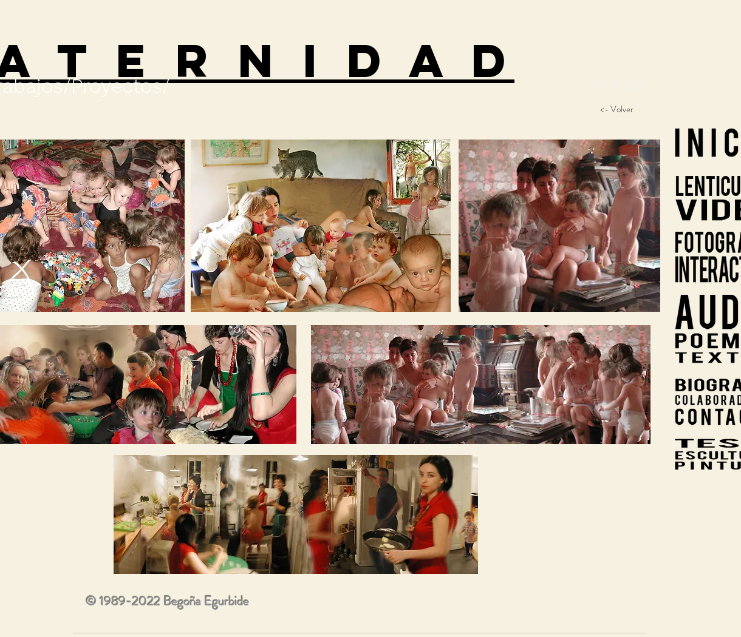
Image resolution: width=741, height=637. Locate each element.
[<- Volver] (616, 109)
